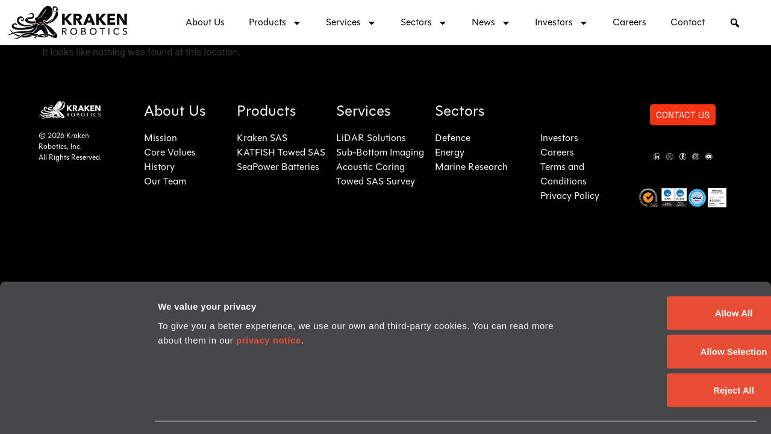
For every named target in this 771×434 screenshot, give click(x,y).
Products (275, 23)
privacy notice (268, 286)
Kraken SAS (262, 138)
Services (351, 23)
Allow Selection (670, 298)
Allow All (671, 259)
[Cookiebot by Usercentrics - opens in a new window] (78, 410)
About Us (205, 23)
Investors (561, 23)
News (491, 23)
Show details (186, 410)
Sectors (424, 23)
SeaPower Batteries (278, 167)
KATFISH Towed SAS (281, 153)
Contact (687, 23)
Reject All (670, 337)
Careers (629, 23)
